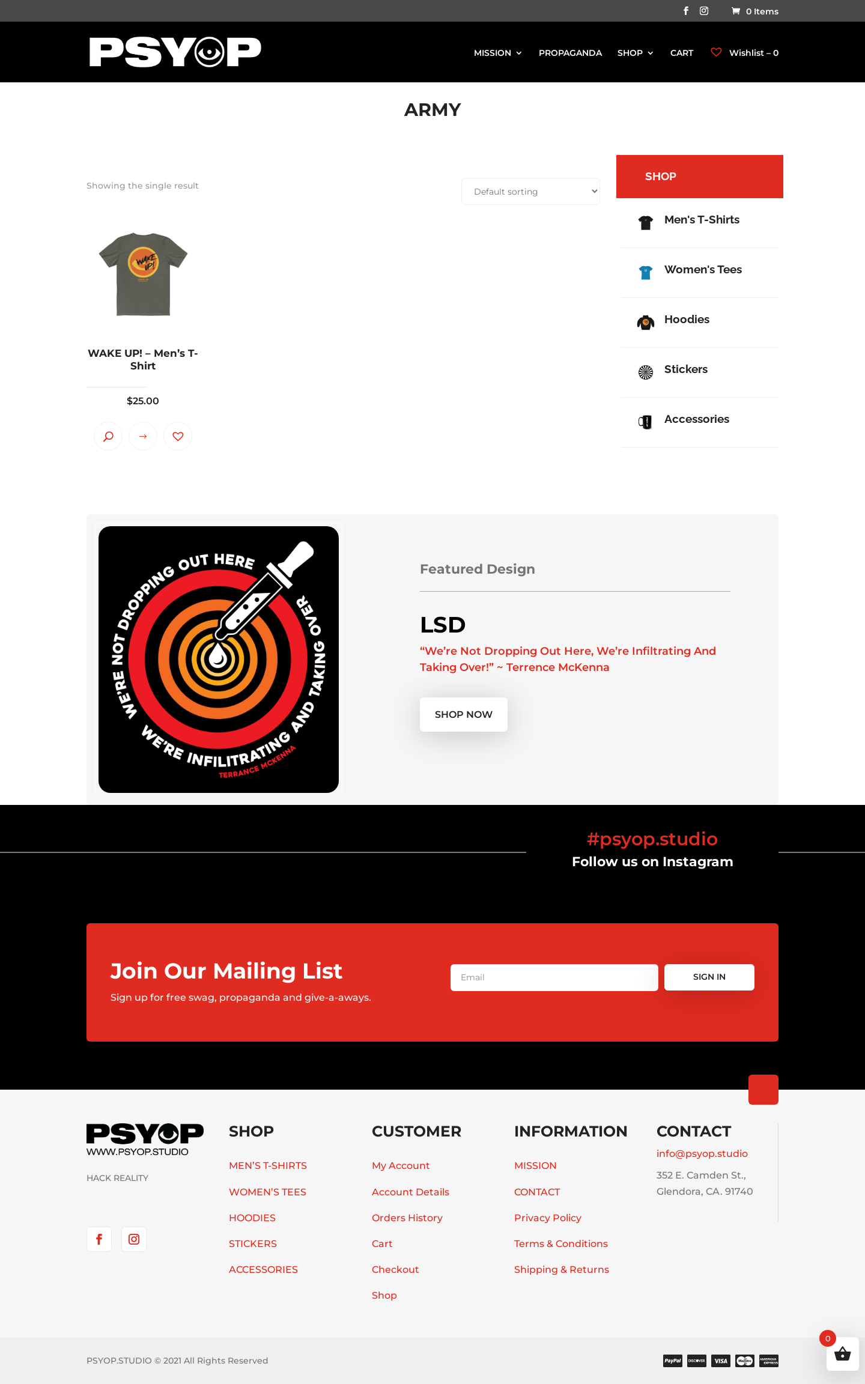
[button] (177, 436)
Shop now (464, 714)
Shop (384, 1295)
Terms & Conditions (561, 1243)
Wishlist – (743, 52)
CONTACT (537, 1192)
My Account (401, 1165)
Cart (382, 1243)
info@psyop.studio (702, 1153)
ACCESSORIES (263, 1269)
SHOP (630, 53)
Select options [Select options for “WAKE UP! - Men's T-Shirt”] (143, 436)
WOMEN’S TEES (267, 1192)
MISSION (492, 53)
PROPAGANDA (570, 53)
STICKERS (253, 1243)
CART (681, 53)
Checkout (395, 1269)
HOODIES (252, 1218)
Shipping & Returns (561, 1269)
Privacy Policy (547, 1218)
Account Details (410, 1192)
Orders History (407, 1218)
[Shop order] (530, 191)
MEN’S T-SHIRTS (268, 1165)
